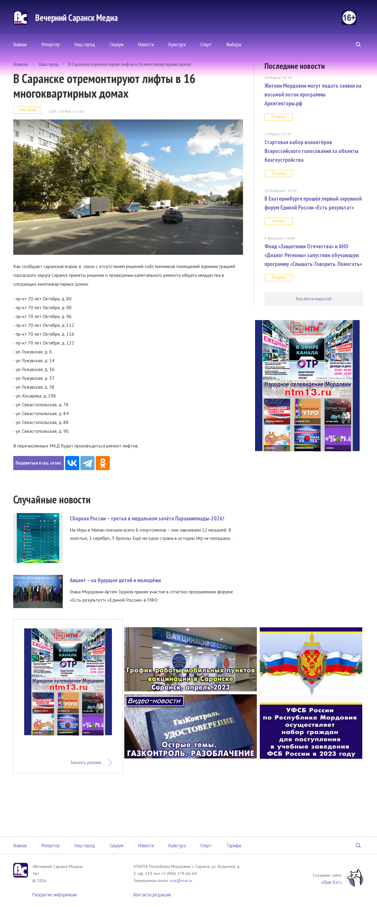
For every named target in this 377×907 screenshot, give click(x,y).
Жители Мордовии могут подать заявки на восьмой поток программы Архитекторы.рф (312, 94)
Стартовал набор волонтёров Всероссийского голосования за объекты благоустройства (311, 151)
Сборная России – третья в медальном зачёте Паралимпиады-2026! (147, 518)
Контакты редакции (152, 894)
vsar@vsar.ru (180, 880)
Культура (177, 44)
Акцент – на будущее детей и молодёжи (115, 580)
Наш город (85, 44)
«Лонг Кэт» (331, 882)
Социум (116, 44)
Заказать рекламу (85, 762)
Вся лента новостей (313, 299)
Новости (146, 44)
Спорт (206, 44)
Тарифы (233, 845)
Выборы (233, 44)
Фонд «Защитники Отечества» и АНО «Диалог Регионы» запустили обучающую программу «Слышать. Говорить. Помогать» (313, 255)
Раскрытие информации (54, 894)
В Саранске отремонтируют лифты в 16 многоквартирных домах (129, 64)
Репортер (51, 44)
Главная (20, 44)
